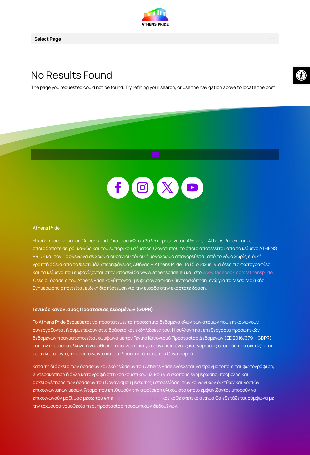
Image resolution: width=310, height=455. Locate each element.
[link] (301, 75)
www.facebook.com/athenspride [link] (238, 272)
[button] (155, 38)
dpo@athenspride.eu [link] (138, 398)
